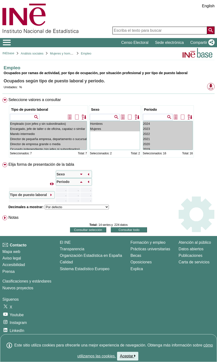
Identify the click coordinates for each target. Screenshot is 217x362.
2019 (168, 149)
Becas (135, 255)
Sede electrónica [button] (169, 42)
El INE (65, 242)
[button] (201, 42)
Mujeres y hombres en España (71, 53)
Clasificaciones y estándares (26, 281)
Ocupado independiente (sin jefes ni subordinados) (48, 149)
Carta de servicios (194, 262)
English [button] (208, 6)
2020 (168, 144)
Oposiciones (141, 262)
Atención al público (195, 242)
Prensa (8, 271)
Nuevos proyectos (17, 288)
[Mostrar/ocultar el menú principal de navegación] (6, 42)
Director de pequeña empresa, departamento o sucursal (48, 139)
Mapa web (11, 252)
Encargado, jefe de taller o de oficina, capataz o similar (48, 128)
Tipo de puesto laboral (29, 109)
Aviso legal (11, 258)
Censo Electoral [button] (134, 42)
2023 (168, 128)
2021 (168, 139)
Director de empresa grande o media (48, 144)
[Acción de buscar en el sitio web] (211, 30)
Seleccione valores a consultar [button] (34, 100)
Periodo (150, 109)
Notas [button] (13, 217)
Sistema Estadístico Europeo (84, 269)
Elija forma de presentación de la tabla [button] (41, 164)
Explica (136, 269)
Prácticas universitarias (150, 249)
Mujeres (115, 128)
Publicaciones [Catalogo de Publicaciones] (191, 255)
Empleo (86, 53)
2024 (168, 123)
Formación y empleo (147, 242)
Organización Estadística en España (91, 255)
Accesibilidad (13, 265)
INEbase (8, 53)
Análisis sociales (32, 53)
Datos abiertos (191, 249)
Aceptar (128, 356)
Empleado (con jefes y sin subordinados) (48, 123)
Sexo (95, 109)
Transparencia (72, 249)
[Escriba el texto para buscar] (159, 30)
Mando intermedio (48, 133)
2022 (168, 133)
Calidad (66, 262)
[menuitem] (108, 128)
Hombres (115, 123)
